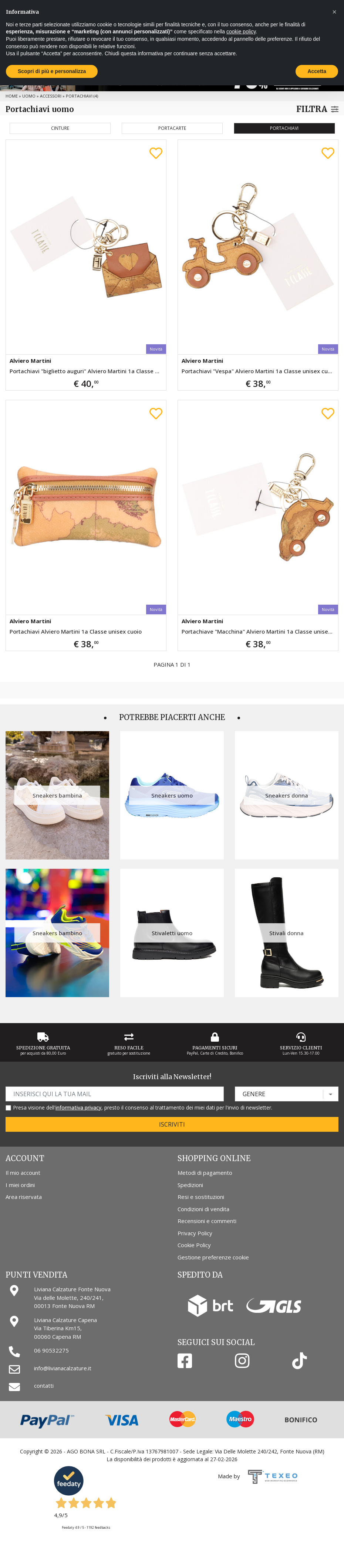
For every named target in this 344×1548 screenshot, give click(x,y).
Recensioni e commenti (207, 1221)
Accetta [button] (316, 71)
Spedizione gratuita (43, 1048)
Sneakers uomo (172, 795)
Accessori (50, 96)
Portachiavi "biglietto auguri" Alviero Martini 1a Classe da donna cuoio (88, 371)
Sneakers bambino (57, 933)
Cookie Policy (194, 1245)
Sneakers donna (286, 795)
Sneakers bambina (57, 795)
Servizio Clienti (301, 1048)
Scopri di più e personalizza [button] (52, 71)
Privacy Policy (195, 1233)
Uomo (29, 96)
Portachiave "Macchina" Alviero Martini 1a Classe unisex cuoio (260, 631)
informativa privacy (78, 1107)
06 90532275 (51, 1350)
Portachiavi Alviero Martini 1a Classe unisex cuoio (76, 631)
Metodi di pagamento (205, 1172)
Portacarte (172, 128)
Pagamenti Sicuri (214, 1048)
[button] (334, 12)
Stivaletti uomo (172, 933)
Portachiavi (284, 128)
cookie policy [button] (241, 31)
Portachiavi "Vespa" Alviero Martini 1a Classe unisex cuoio (259, 371)
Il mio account (23, 1172)
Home (12, 96)
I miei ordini (20, 1185)
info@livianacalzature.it (62, 1368)
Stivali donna (286, 933)
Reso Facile (129, 1048)
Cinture (60, 128)
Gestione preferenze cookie (213, 1257)
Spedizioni (190, 1185)
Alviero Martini (30, 360)
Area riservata (24, 1196)
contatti (44, 1385)
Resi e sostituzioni (201, 1196)
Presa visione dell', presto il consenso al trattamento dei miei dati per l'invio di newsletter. (142, 1107)
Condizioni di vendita (203, 1209)
